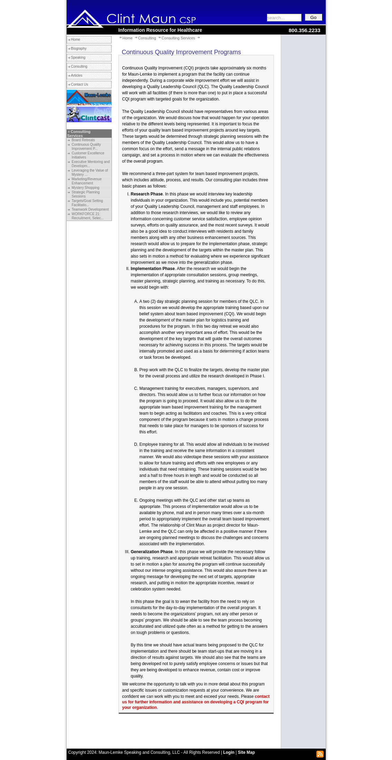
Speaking (78, 57)
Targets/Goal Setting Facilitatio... (87, 203)
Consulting (79, 66)
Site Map (246, 752)
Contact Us (79, 84)
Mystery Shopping (85, 188)
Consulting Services (78, 133)
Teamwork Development (90, 209)
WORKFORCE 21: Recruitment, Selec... (88, 216)
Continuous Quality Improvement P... (86, 147)
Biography (79, 48)
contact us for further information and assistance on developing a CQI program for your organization (196, 702)
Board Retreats (83, 140)
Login (229, 752)
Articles (77, 75)
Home (75, 39)
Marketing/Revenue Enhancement (87, 181)
